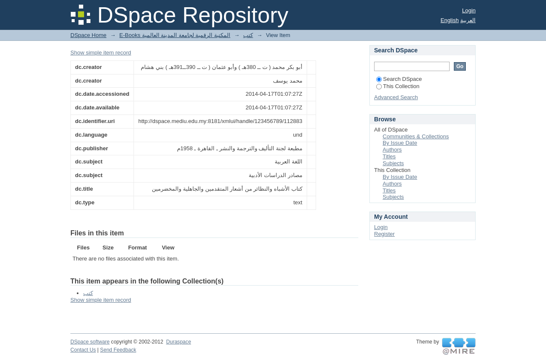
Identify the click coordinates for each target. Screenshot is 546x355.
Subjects (393, 163)
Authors (392, 149)
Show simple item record (100, 52)
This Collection (397, 86)
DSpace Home (88, 35)
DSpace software (90, 342)
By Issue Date (400, 143)
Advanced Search (396, 97)
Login (469, 10)
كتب (248, 35)
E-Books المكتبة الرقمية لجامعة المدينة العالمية (174, 35)
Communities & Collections (416, 136)
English (450, 20)
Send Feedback (118, 350)
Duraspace (178, 342)
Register (384, 234)
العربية (468, 20)
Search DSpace (399, 79)
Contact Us (83, 350)
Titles (389, 156)
